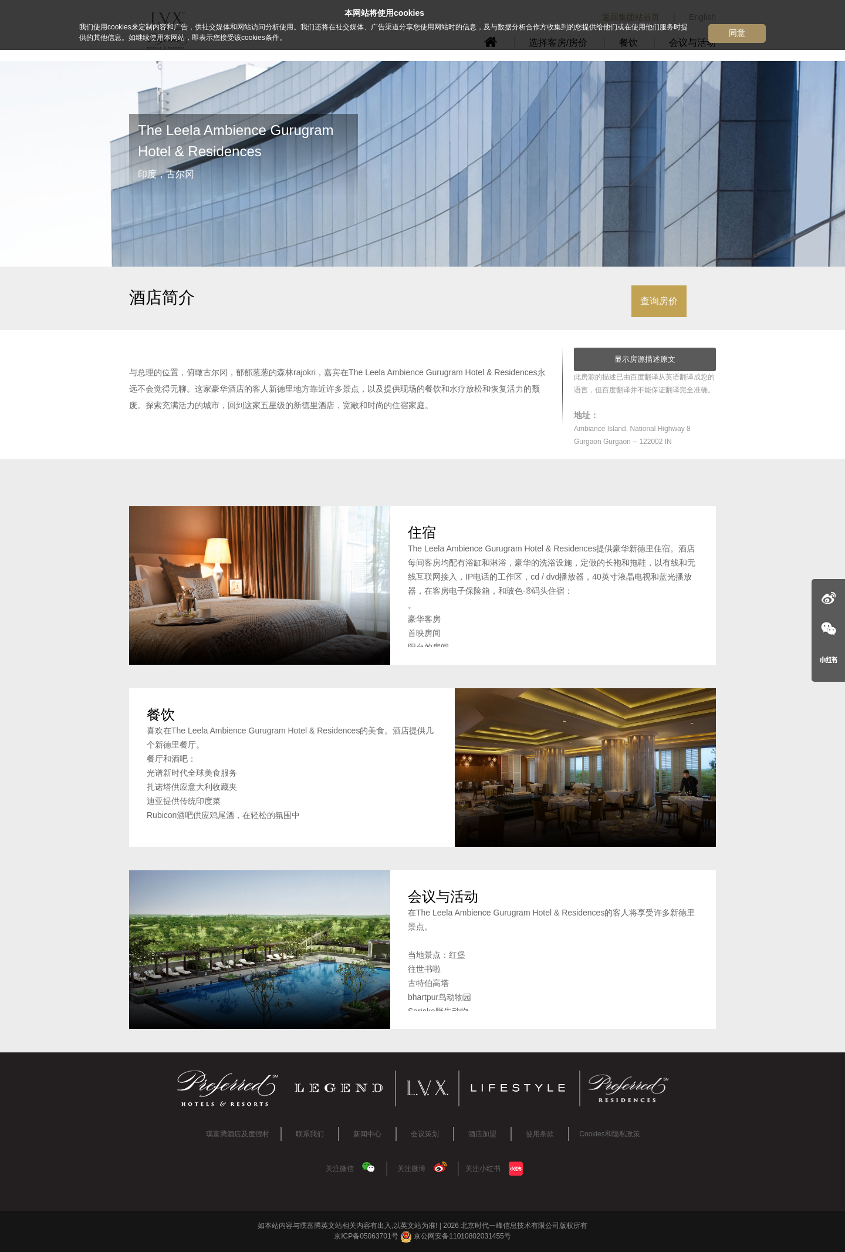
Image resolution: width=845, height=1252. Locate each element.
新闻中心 (367, 1134)
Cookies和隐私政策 (609, 1134)
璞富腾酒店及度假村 (237, 1134)
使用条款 (540, 1134)
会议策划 (425, 1134)
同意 (737, 33)
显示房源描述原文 (644, 359)
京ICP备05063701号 (366, 1236)
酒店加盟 (482, 1134)
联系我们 (310, 1134)
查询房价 (659, 301)
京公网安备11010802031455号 (455, 1236)
